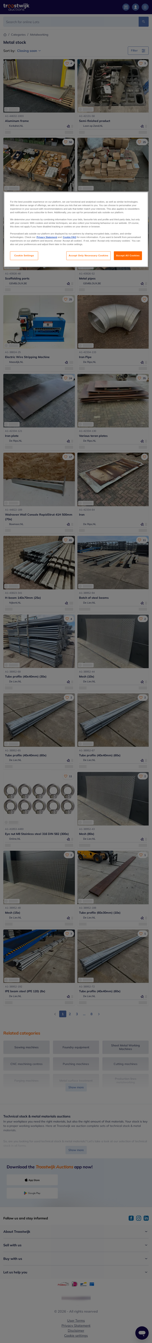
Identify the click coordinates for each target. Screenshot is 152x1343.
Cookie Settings (24, 255)
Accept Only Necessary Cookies (88, 255)
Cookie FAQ (69, 237)
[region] (76, 229)
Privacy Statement (46, 237)
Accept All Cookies (128, 255)
